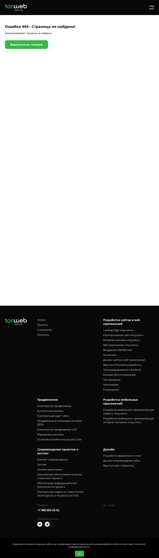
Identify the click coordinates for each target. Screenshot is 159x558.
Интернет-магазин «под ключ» (121, 340)
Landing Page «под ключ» (118, 330)
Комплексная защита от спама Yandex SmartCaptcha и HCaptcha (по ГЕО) (60, 493)
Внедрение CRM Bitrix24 (117, 350)
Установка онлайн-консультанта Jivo (59, 439)
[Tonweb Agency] (16, 10)
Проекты (42, 325)
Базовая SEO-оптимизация (119, 374)
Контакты (43, 335)
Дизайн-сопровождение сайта (121, 460)
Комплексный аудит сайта (53, 416)
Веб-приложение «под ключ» (120, 345)
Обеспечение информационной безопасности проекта (56, 485)
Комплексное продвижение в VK (57, 429)
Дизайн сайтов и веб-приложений (124, 360)
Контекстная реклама (50, 411)
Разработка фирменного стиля (122, 455)
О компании (44, 330)
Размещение (111, 389)
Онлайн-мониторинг (49, 469)
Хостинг (42, 464)
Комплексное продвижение (54, 406)
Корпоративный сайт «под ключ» (123, 335)
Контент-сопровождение (52, 459)
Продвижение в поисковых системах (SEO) (59, 422)
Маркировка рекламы (50, 434)
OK (79, 553)
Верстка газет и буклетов (118, 465)
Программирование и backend (122, 370)
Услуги (41, 320)
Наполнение (110, 384)
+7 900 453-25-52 (48, 510)
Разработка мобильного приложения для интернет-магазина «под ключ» (128, 420)
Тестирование (111, 379)
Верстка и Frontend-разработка (122, 365)
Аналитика (109, 355)
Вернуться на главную (26, 44)
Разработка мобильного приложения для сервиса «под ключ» (128, 411)
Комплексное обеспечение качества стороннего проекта (59, 476)
